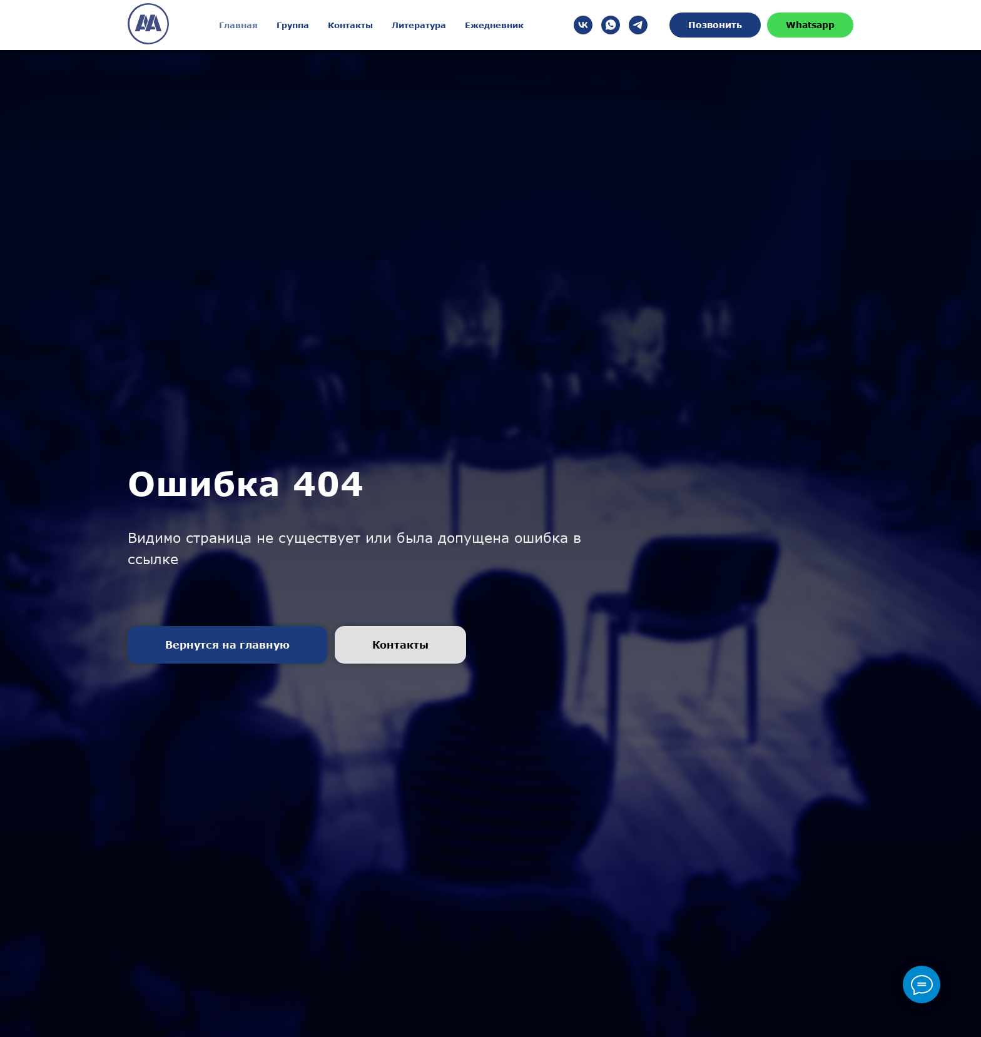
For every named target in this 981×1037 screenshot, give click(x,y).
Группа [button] (293, 25)
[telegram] (638, 25)
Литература (419, 25)
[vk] (583, 25)
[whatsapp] (610, 25)
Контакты (350, 25)
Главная (238, 25)
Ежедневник (494, 25)
